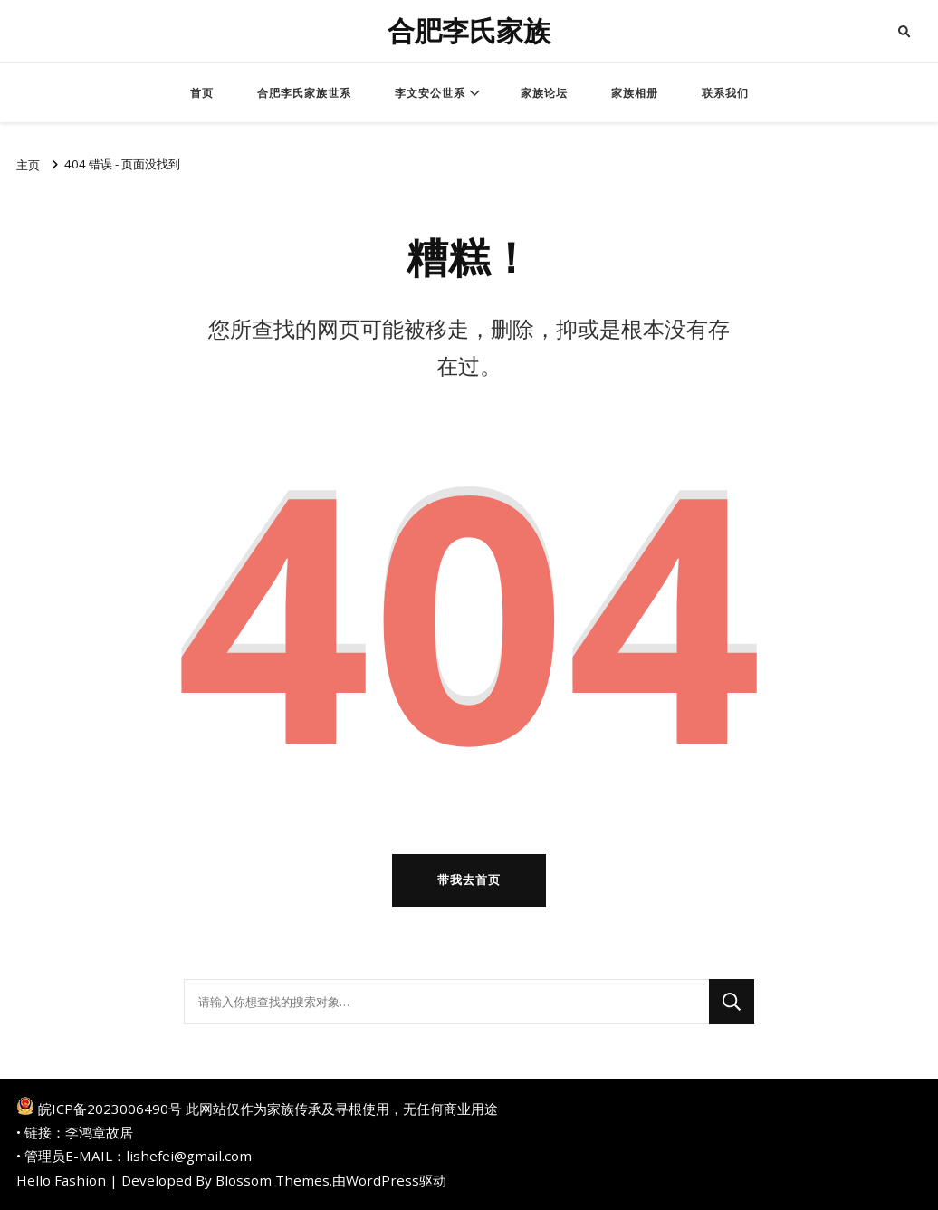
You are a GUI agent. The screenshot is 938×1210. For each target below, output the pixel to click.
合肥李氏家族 (469, 31)
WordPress (382, 1180)
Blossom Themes (272, 1180)
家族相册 (634, 93)
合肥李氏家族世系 (304, 93)
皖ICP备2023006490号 (110, 1109)
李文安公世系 (430, 93)
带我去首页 (469, 879)
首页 (202, 93)
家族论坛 (544, 93)
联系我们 (725, 93)
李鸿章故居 (99, 1132)
